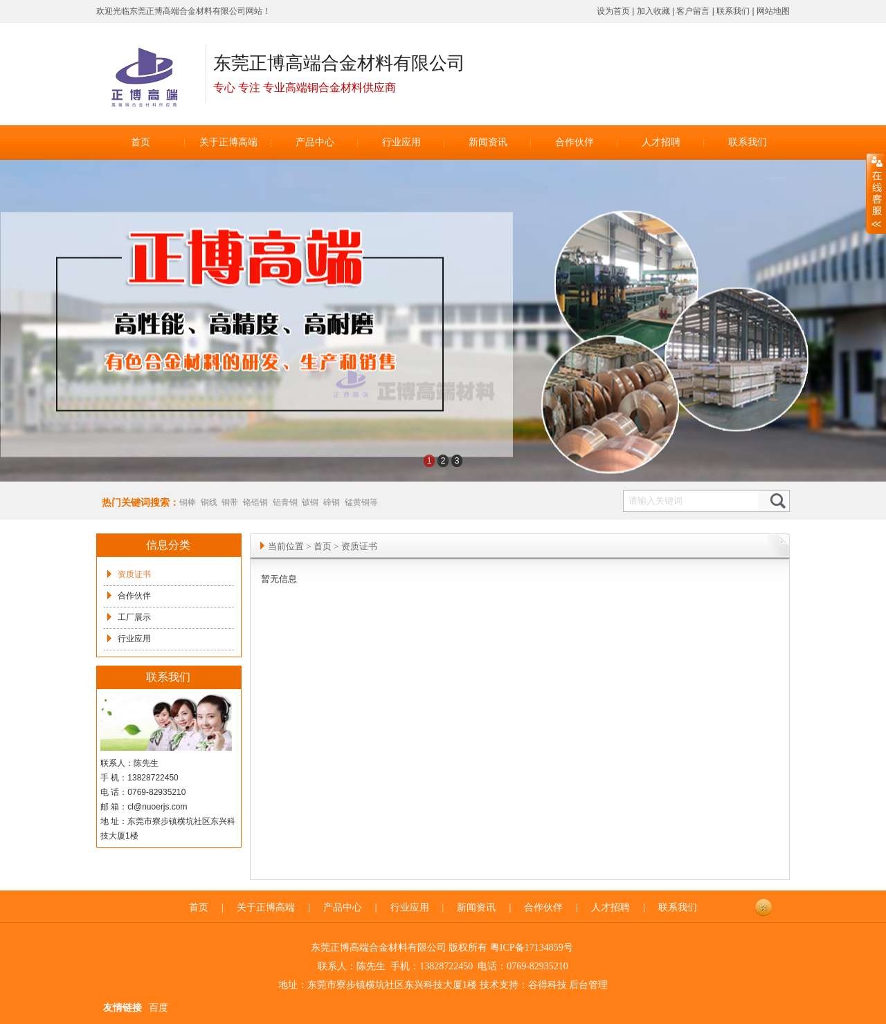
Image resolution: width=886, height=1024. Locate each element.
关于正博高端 (266, 907)
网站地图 (773, 11)
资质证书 (134, 574)
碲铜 (331, 502)
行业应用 (134, 638)
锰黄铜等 (361, 502)
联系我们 (733, 11)
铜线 (209, 502)
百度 (158, 1008)
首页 (323, 546)
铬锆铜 (255, 502)
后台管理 (588, 985)
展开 (876, 193)
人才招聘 (610, 907)
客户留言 (692, 11)
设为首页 (613, 11)
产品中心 (342, 907)
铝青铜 (285, 502)
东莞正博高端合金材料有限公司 (187, 11)
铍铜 (310, 502)
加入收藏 (653, 11)
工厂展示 (134, 617)
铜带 (230, 502)
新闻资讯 (476, 907)
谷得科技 (547, 985)
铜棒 (187, 502)
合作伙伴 (134, 596)
